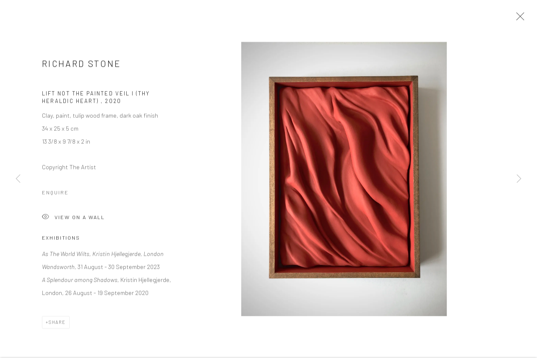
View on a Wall (73, 220)
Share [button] (57, 324)
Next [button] (519, 179)
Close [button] (518, 19)
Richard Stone (81, 65)
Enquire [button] (55, 194)
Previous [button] (18, 179)
